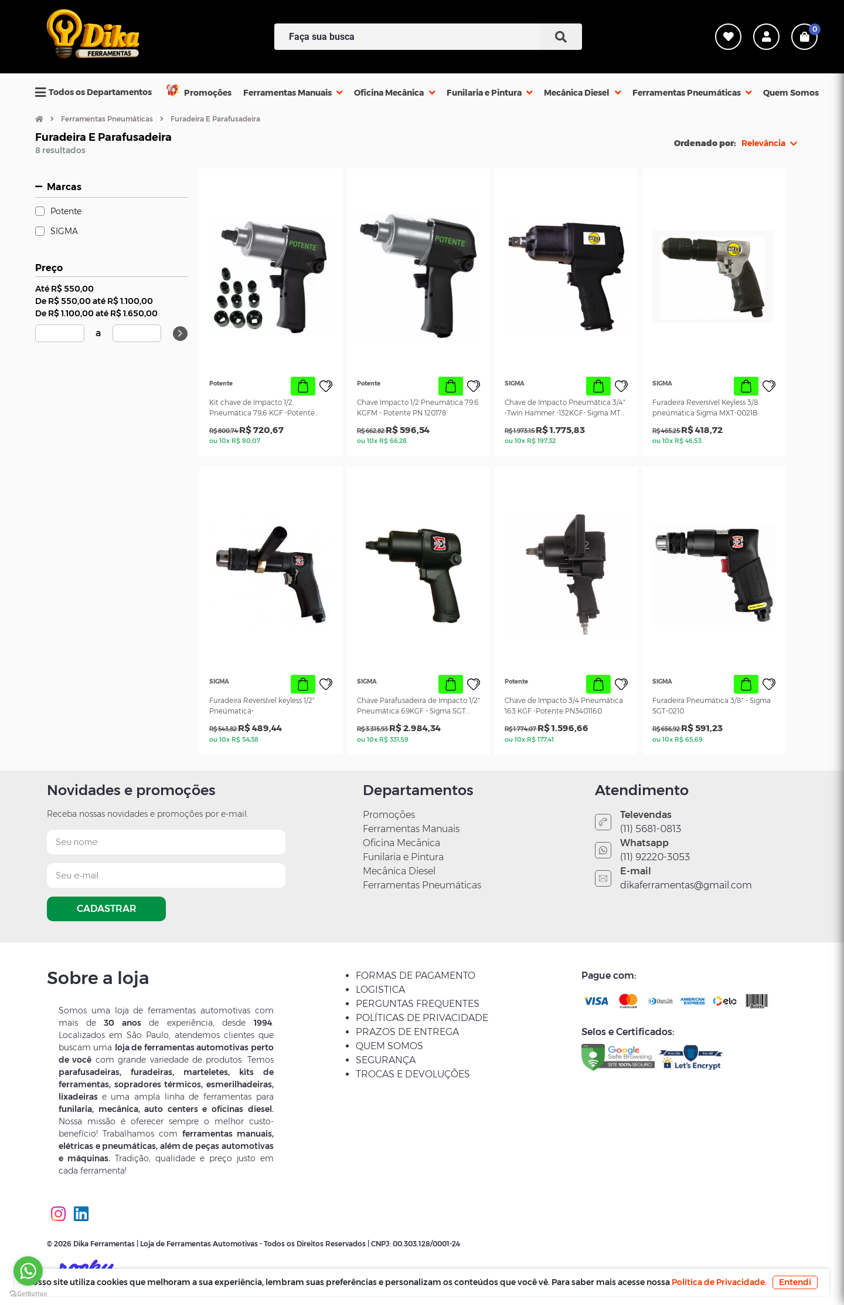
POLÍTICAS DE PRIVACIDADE (422, 1017)
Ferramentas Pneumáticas (107, 118)
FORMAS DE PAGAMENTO (415, 975)
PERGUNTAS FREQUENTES (417, 1003)
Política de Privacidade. (719, 1282)
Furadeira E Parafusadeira (215, 118)
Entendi (795, 1282)
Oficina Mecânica (401, 842)
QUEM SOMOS (389, 1046)
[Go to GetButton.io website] (28, 1293)
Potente (65, 212)
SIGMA (64, 231)
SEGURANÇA (386, 1060)
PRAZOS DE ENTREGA (407, 1031)
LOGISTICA (380, 989)
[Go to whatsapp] (28, 1271)
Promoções (389, 814)
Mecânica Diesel (399, 871)
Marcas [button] (64, 186)
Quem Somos (791, 92)
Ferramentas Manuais (411, 828)
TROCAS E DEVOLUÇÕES (413, 1074)
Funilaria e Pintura (403, 857)
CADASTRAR (107, 908)
